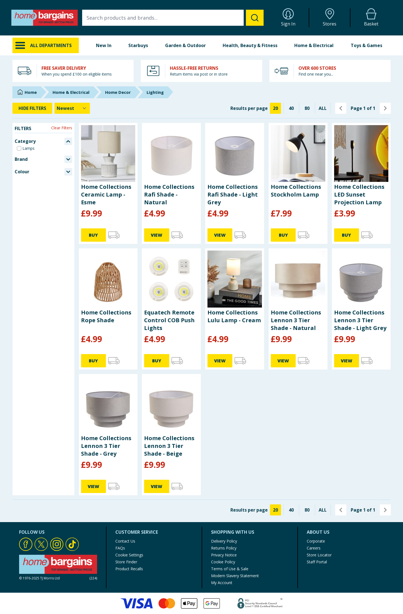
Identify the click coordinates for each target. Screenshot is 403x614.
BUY (93, 235)
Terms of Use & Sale (229, 568)
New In (103, 45)
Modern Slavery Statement (235, 575)
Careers (314, 548)
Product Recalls (129, 568)
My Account (221, 582)
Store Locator (319, 555)
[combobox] (173, 18)
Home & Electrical (314, 45)
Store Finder (126, 561)
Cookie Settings (129, 555)
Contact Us (125, 541)
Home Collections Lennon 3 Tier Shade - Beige (169, 445)
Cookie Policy (223, 561)
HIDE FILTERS (32, 108)
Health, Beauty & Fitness (250, 45)
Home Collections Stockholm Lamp (296, 190)
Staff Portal (317, 561)
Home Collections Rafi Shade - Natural (169, 194)
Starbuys (138, 45)
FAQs (120, 548)
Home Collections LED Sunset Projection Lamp (359, 194)
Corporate (316, 541)
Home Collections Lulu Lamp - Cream (234, 316)
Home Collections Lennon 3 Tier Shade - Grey (106, 445)
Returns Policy (223, 548)
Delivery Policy (224, 541)
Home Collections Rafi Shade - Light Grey (232, 194)
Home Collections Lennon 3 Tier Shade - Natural (296, 320)
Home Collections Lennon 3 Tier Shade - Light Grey (360, 320)
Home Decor (118, 92)
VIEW (156, 235)
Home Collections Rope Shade (106, 316)
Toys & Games (366, 45)
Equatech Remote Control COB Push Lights (169, 320)
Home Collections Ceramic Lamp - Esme (106, 194)
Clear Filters (61, 127)
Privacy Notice (224, 555)
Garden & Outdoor (185, 45)
